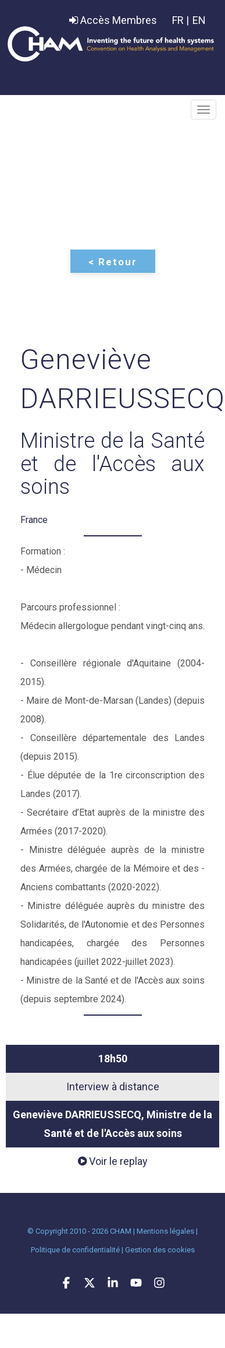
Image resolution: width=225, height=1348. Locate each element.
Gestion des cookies (160, 1249)
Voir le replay (113, 1161)
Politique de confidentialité (75, 1249)
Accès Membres (113, 20)
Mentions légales (165, 1231)
